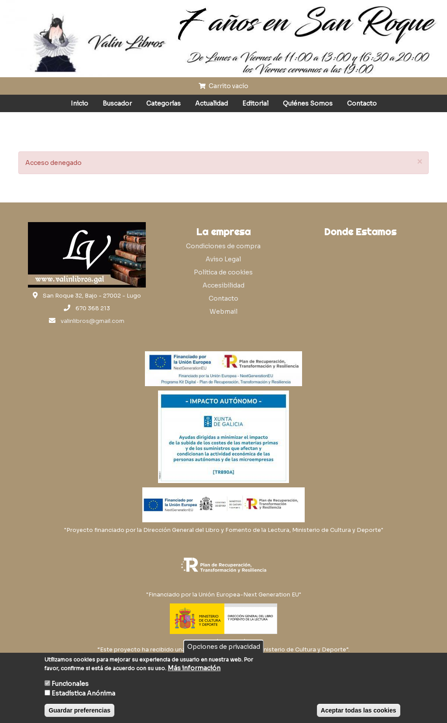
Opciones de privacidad (223, 647)
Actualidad (211, 103)
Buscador (117, 103)
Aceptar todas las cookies (358, 710)
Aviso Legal (223, 259)
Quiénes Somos (308, 103)
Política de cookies (223, 272)
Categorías (163, 103)
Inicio (79, 103)
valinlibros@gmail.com (92, 321)
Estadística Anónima (83, 693)
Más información (194, 668)
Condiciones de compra (223, 246)
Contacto (362, 103)
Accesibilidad (223, 285)
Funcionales (70, 684)
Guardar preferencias (79, 710)
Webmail (223, 311)
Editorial (255, 103)
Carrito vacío (223, 86)
